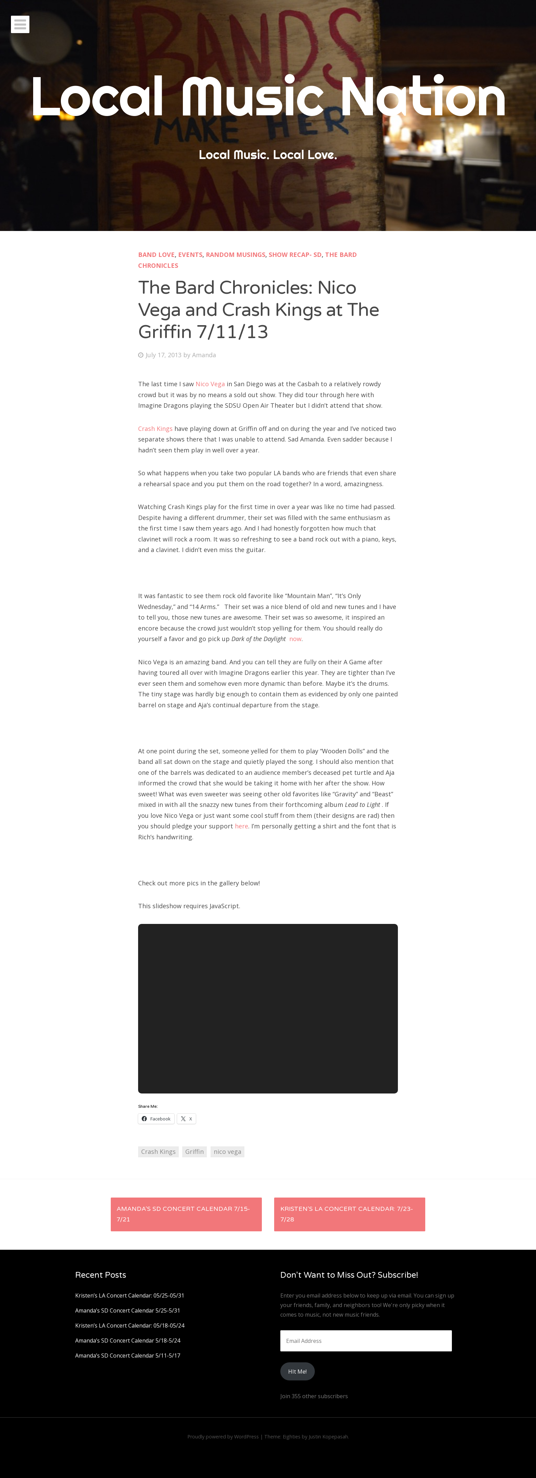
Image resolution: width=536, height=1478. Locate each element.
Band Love (156, 254)
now (295, 639)
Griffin (194, 1151)
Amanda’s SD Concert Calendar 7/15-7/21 (183, 1214)
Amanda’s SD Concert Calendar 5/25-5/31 (127, 1310)
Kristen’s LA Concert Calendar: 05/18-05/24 (129, 1325)
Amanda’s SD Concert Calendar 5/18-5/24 (127, 1340)
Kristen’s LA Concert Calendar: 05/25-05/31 (129, 1295)
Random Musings (235, 254)
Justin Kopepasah (328, 1436)
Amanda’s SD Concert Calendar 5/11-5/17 (127, 1355)
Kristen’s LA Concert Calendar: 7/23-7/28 (346, 1214)
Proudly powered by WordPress (223, 1436)
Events (190, 254)
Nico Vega (210, 384)
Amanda (204, 355)
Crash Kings (155, 428)
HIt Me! (297, 1371)
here (241, 826)
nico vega (227, 1151)
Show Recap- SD (295, 254)
